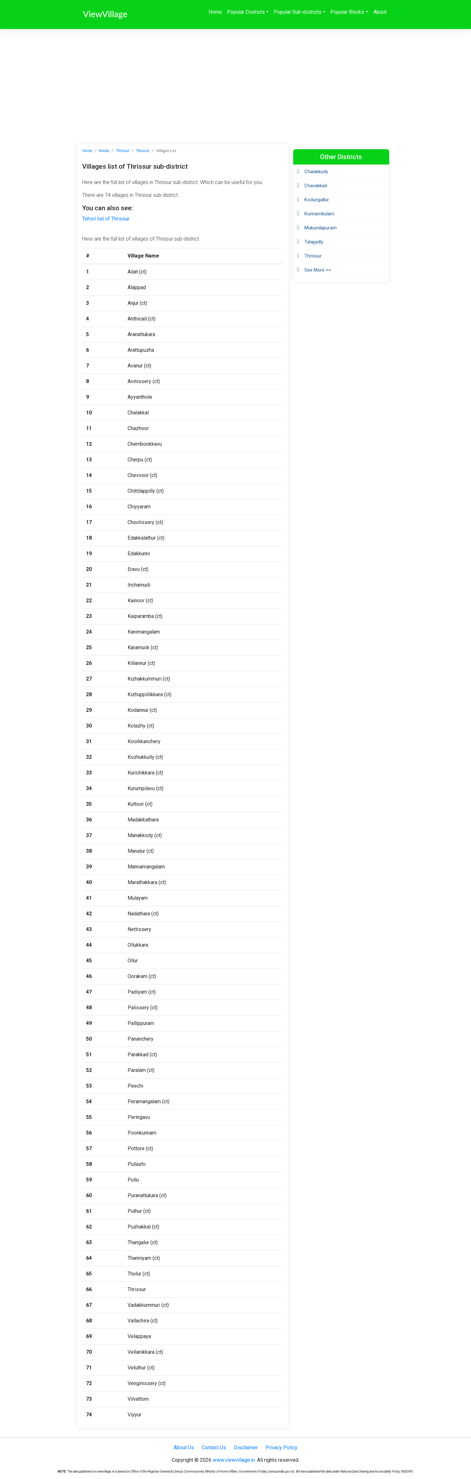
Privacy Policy (281, 1447)
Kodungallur (316, 200)
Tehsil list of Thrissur (106, 219)
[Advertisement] (236, 77)
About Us (184, 1447)
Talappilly (313, 242)
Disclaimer (246, 1447)
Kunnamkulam (319, 214)
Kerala (104, 151)
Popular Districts (246, 12)
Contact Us (214, 1447)
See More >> (317, 270)
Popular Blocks (347, 12)
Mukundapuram (320, 228)
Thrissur (122, 151)
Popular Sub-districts (297, 12)
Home (215, 12)
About (380, 12)
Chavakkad (315, 186)
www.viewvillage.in (234, 1460)
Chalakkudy (316, 171)
